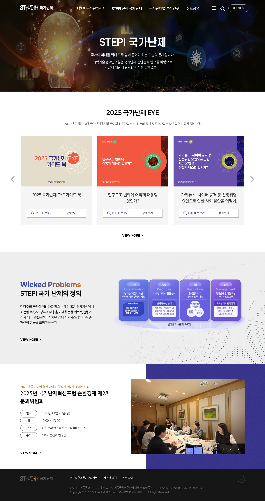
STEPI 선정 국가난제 (127, 9)
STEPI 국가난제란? (90, 9)
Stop (234, 449)
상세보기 (71, 213)
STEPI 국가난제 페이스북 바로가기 (241, 479)
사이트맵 (128, 477)
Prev (231, 449)
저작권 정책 (109, 477)
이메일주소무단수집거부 (83, 477)
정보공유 (192, 9)
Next (238, 449)
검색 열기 (224, 13)
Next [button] (252, 179)
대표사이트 (239, 8)
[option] (56, 181)
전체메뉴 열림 (216, 13)
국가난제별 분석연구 (164, 9)
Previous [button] (12, 179)
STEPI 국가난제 (36, 8)
